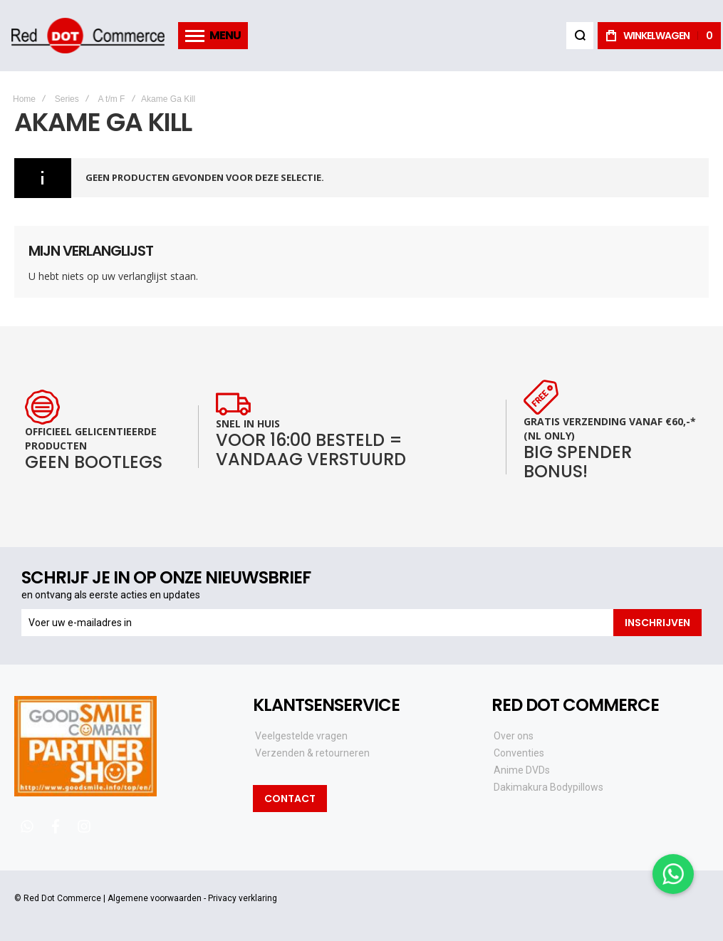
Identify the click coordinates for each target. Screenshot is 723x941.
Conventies (519, 753)
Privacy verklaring (242, 898)
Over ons (514, 736)
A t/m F (111, 99)
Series (67, 99)
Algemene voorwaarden (155, 898)
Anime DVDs (522, 770)
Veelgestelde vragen (301, 736)
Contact (290, 798)
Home (24, 99)
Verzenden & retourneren (312, 753)
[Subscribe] (657, 622)
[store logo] (87, 35)
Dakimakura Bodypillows (548, 787)
